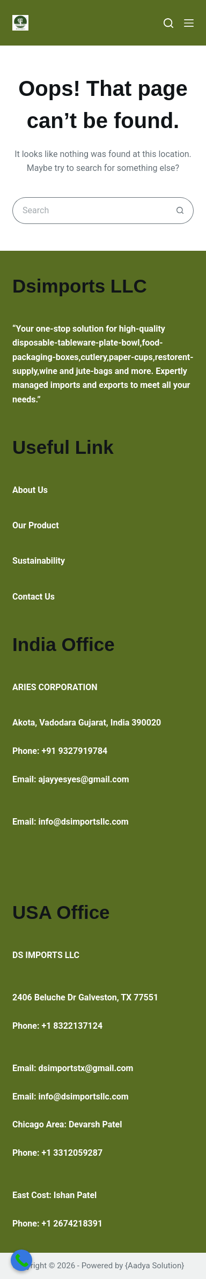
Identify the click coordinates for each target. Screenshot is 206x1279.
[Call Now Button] (21, 1260)
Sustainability (38, 561)
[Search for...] (89, 210)
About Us (30, 490)
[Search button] (180, 210)
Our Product (35, 525)
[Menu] (189, 23)
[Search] (168, 23)
